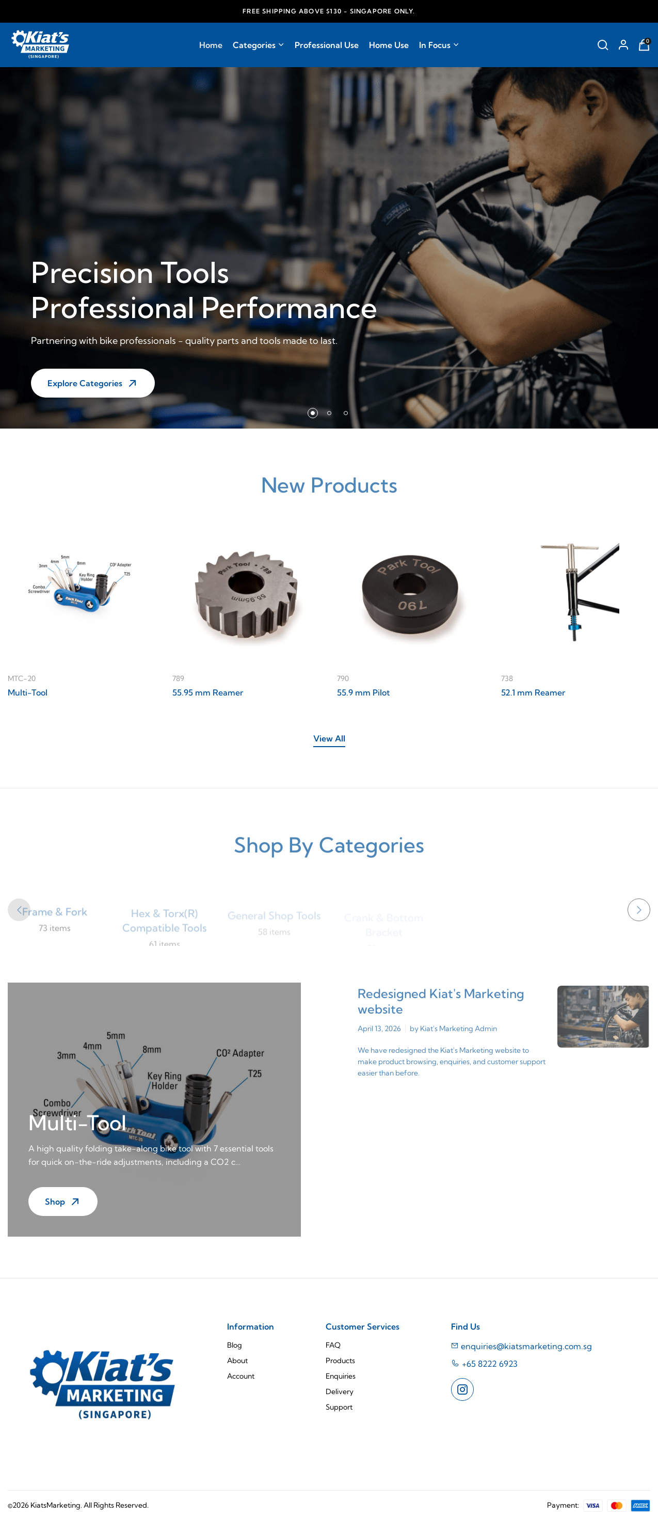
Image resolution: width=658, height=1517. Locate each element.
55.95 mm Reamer (207, 692)
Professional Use (327, 45)
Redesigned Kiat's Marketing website (441, 1007)
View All (329, 738)
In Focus (439, 45)
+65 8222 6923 (490, 1363)
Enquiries (341, 1376)
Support (339, 1407)
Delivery (340, 1391)
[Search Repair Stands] (603, 45)
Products (340, 1360)
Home (210, 45)
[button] (313, 413)
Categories (258, 45)
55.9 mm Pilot (363, 692)
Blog (234, 1345)
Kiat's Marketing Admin (458, 1035)
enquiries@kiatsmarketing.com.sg (521, 1346)
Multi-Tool (27, 692)
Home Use (389, 45)
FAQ (333, 1345)
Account (240, 1376)
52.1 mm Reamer (533, 692)
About (237, 1360)
